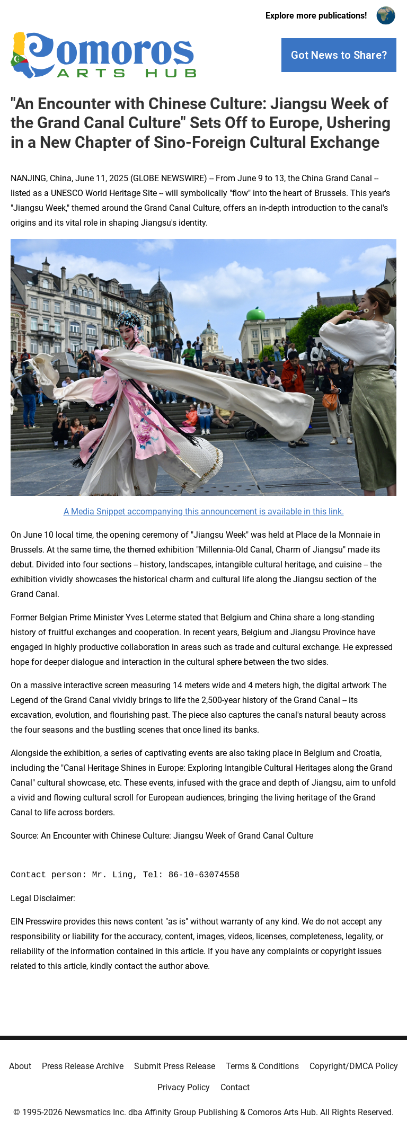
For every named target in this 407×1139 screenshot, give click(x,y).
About (20, 1066)
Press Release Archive (82, 1066)
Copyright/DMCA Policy (353, 1066)
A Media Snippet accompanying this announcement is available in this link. (204, 511)
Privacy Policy (183, 1087)
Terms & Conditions (262, 1066)
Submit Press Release (174, 1066)
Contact (235, 1087)
